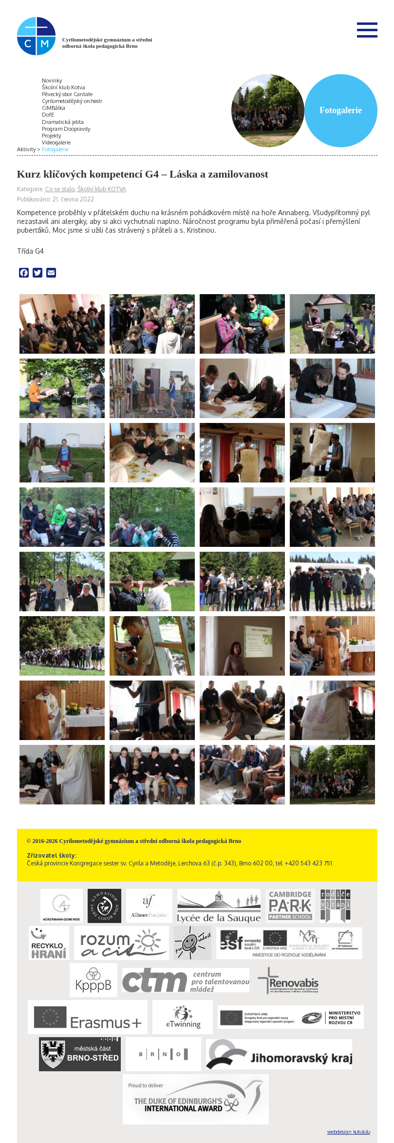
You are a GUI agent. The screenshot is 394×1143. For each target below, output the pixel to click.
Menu (367, 30)
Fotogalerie (55, 149)
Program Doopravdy (66, 128)
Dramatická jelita (63, 122)
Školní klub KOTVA (101, 189)
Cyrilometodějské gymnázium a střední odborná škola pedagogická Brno (107, 43)
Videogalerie (56, 142)
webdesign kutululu (348, 1132)
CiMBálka (53, 107)
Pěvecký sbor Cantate (67, 94)
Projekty (51, 135)
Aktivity (26, 149)
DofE (48, 114)
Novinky (52, 80)
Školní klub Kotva (63, 87)
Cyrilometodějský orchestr (72, 101)
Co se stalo (60, 189)
